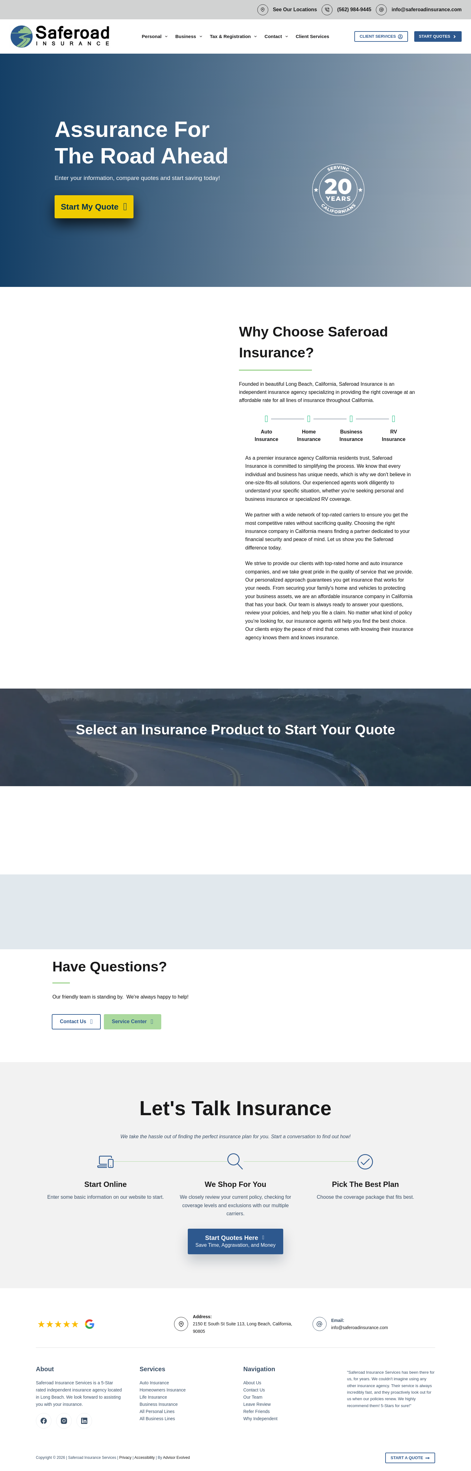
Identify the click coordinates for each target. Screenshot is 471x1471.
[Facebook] (43, 1421)
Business (190, 36)
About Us (252, 1382)
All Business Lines (157, 1418)
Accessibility (144, 1457)
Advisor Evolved (176, 1457)
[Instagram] (64, 1421)
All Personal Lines (157, 1411)
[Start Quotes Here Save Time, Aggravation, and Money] (235, 1241)
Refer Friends (256, 1411)
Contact (277, 36)
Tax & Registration (234, 36)
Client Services (312, 36)
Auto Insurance (154, 1382)
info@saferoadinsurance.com (426, 9)
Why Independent (260, 1418)
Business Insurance (159, 1404)
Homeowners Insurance (163, 1389)
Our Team (252, 1397)
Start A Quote (410, 1457)
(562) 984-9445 (354, 9)
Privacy (125, 1457)
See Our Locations (295, 9)
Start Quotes (438, 36)
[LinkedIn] (84, 1421)
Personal (156, 36)
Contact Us (254, 1389)
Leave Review (257, 1404)
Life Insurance (153, 1397)
